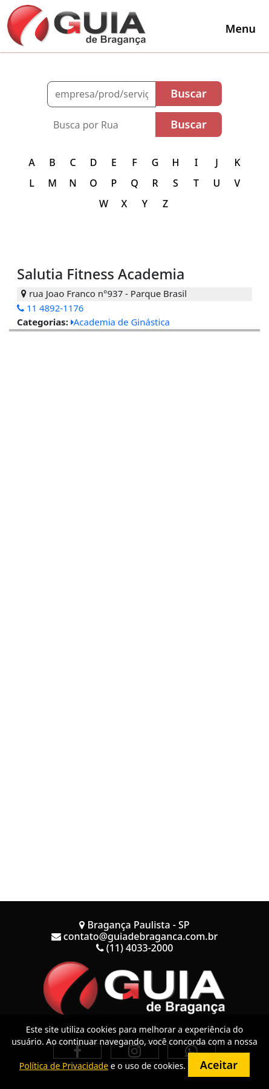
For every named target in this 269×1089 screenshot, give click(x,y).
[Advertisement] (134, 466)
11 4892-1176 (50, 308)
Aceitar (219, 1064)
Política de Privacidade (63, 1065)
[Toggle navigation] (240, 28)
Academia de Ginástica (120, 322)
